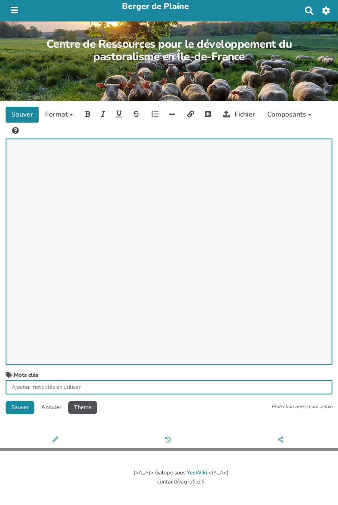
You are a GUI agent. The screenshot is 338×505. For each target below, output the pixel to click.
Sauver (22, 114)
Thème (82, 407)
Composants (289, 114)
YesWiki (197, 473)
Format (59, 114)
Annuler (51, 407)
